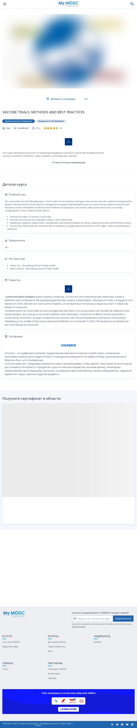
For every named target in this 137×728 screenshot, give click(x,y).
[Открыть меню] (4, 4)
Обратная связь (10, 646)
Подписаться (123, 618)
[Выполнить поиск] (132, 4)
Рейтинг (98, 642)
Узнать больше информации (68, 150)
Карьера (52, 678)
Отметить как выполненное (68, 596)
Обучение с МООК (57, 669)
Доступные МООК (57, 642)
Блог (50, 651)
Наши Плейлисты (56, 646)
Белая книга (54, 673)
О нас (5, 669)
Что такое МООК (11, 642)
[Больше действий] (86, 99)
